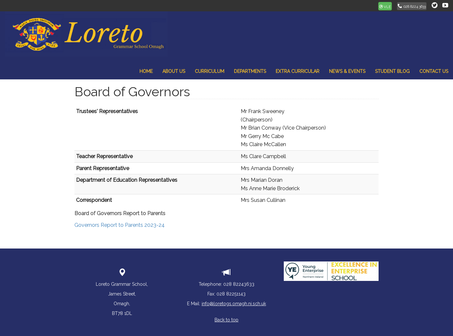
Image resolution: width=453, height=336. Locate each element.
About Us (173, 71)
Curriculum (209, 71)
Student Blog (392, 71)
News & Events (347, 71)
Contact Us (433, 71)
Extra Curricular (297, 71)
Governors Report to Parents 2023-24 (119, 225)
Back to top (226, 319)
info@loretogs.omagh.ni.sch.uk (234, 303)
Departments (250, 71)
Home (146, 71)
